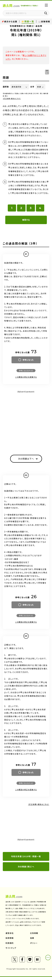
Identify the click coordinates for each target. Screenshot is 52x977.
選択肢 (6, 86)
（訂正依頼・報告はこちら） (12, 98)
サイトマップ (11, 948)
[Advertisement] (26, 420)
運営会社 (10, 933)
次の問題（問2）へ (26, 866)
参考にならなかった (26, 370)
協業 (32, 938)
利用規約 (10, 943)
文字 (32, 86)
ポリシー (34, 943)
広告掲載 (34, 933)
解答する (26, 219)
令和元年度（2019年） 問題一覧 (26, 856)
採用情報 (10, 938)
